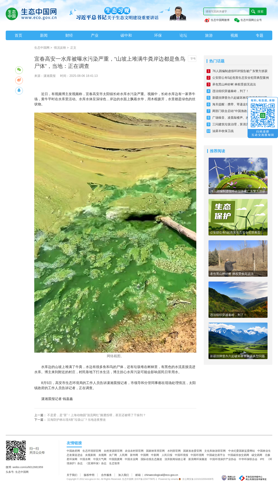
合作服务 (106, 474)
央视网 (102, 454)
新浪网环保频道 (197, 459)
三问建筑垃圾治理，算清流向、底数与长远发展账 (240, 124)
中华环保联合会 (248, 459)
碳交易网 (257, 454)
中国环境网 (197, 454)
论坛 (183, 35)
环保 (158, 35)
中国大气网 (99, 459)
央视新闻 (90, 454)
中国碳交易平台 (216, 454)
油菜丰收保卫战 (223, 131)
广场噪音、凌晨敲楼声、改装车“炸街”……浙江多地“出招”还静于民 (240, 117)
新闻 (44, 35)
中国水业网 (131, 459)
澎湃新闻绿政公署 (175, 459)
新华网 (134, 454)
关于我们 (72, 474)
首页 (18, 35)
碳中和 (126, 35)
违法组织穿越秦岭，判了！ (230, 91)
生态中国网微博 (216, 19)
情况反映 (60, 47)
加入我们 (123, 474)
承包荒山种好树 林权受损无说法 (234, 84)
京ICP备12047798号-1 (145, 479)
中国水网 (85, 459)
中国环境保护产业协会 (223, 459)
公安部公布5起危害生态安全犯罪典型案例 (240, 77)
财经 (69, 35)
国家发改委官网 (192, 450)
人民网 (123, 454)
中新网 (155, 454)
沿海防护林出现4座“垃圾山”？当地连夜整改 (76, 419)
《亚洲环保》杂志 (95, 463)
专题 (259, 35)
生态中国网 (42, 47)
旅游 (209, 35)
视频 (234, 35)
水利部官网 (174, 450)
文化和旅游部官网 (215, 450)
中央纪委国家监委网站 (241, 450)
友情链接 (74, 443)
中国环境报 (181, 454)
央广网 (113, 454)
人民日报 (167, 454)
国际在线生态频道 (151, 459)
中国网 (145, 454)
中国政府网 (73, 450)
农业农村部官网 (134, 450)
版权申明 (89, 474)
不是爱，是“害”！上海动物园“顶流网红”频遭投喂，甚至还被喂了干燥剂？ (96, 415)
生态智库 (114, 463)
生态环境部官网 (91, 450)
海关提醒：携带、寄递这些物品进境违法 (239, 104)
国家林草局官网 (155, 450)
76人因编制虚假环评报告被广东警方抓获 (240, 71)
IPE (262, 459)
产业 (94, 35)
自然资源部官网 (113, 450)
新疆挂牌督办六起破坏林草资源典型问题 (239, 97)
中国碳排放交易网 (238, 454)
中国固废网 (115, 459)
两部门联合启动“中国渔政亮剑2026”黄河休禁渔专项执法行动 (240, 111)
